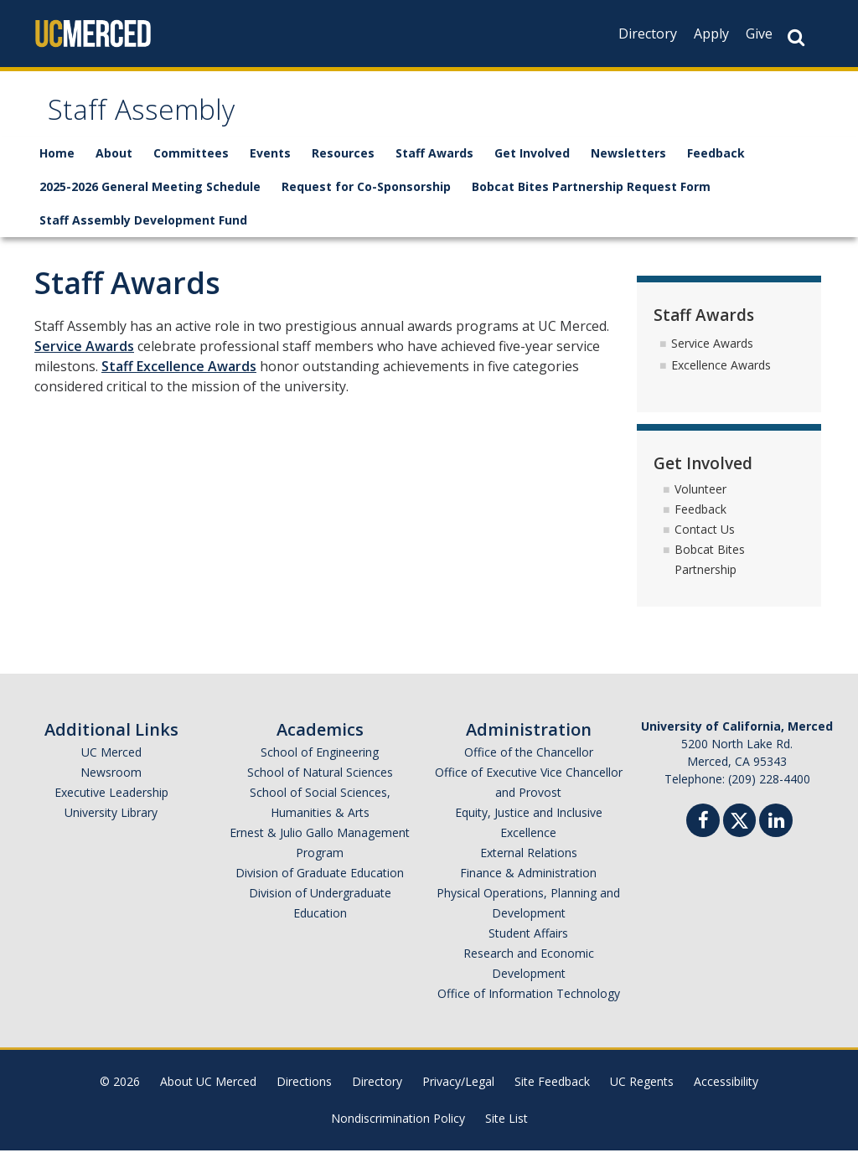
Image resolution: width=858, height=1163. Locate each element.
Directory (647, 33)
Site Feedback (552, 1094)
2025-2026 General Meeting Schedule (150, 199)
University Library (111, 825)
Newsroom (111, 785)
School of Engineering (320, 765)
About (114, 165)
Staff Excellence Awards (178, 379)
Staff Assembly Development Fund (143, 232)
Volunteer (700, 501)
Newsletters (628, 165)
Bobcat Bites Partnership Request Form (591, 199)
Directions (304, 1094)
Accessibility (726, 1094)
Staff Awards (434, 165)
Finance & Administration (528, 885)
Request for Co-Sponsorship (366, 199)
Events (270, 165)
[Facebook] (703, 835)
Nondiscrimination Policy (398, 1131)
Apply (711, 33)
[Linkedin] (776, 835)
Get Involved (532, 165)
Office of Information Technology (528, 1006)
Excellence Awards (721, 377)
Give (759, 33)
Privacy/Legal (458, 1094)
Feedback (716, 165)
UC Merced (111, 765)
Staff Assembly (158, 120)
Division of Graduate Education (319, 885)
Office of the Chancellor (528, 765)
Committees (191, 165)
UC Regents (642, 1094)
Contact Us (705, 542)
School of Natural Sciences (320, 785)
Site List (506, 1131)
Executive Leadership (111, 805)
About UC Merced (208, 1094)
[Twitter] (739, 831)
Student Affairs (528, 946)
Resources (343, 165)
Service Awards (84, 358)
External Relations (528, 865)
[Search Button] (796, 37)
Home (57, 165)
